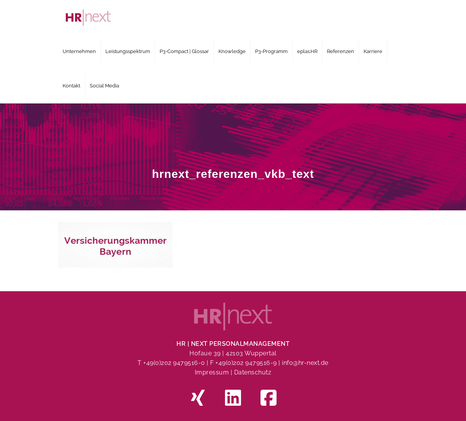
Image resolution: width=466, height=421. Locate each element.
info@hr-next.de (305, 362)
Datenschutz (253, 372)
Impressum (212, 372)
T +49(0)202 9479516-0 (172, 362)
